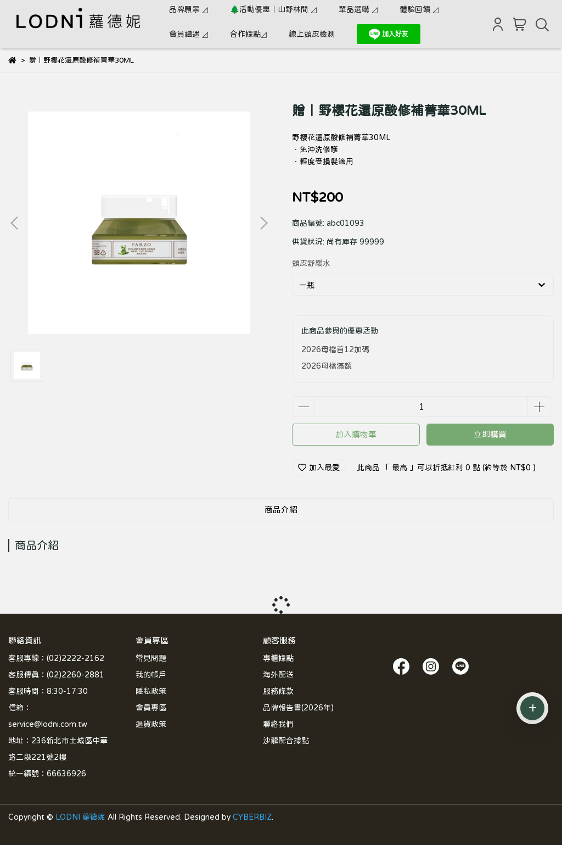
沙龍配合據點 (286, 740)
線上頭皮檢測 (312, 34)
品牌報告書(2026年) (298, 707)
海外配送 (278, 674)
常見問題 (151, 658)
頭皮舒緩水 (311, 263)
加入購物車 (355, 434)
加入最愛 (319, 467)
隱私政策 (151, 691)
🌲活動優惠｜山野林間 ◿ (273, 9)
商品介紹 (281, 509)
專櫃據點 (278, 658)
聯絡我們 (278, 724)
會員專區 (151, 707)
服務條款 (278, 691)
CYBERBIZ (252, 817)
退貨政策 (151, 724)
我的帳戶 (151, 674)
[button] (263, 223)
